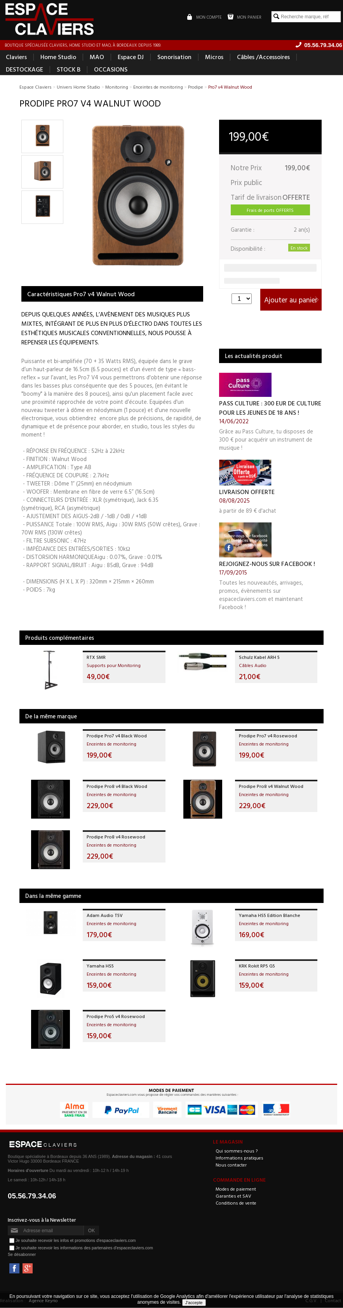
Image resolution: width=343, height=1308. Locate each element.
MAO (97, 56)
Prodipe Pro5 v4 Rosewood (116, 1016)
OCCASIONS (110, 69)
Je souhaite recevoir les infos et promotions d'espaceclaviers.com (76, 1240)
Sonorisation (174, 56)
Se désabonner (22, 1254)
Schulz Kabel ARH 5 (259, 656)
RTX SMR (96, 656)
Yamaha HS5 (100, 965)
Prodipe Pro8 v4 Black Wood (117, 785)
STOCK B (68, 69)
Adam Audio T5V (105, 915)
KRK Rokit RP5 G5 (257, 965)
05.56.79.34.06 (32, 1196)
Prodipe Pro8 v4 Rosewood (116, 836)
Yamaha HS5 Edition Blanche (269, 915)
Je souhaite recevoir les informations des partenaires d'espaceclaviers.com (84, 1247)
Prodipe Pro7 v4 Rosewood (268, 735)
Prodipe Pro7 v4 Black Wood (117, 735)
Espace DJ (131, 56)
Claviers (16, 56)
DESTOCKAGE (24, 69)
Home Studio (58, 56)
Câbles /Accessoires (263, 56)
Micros (214, 56)
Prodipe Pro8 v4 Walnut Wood (271, 785)
